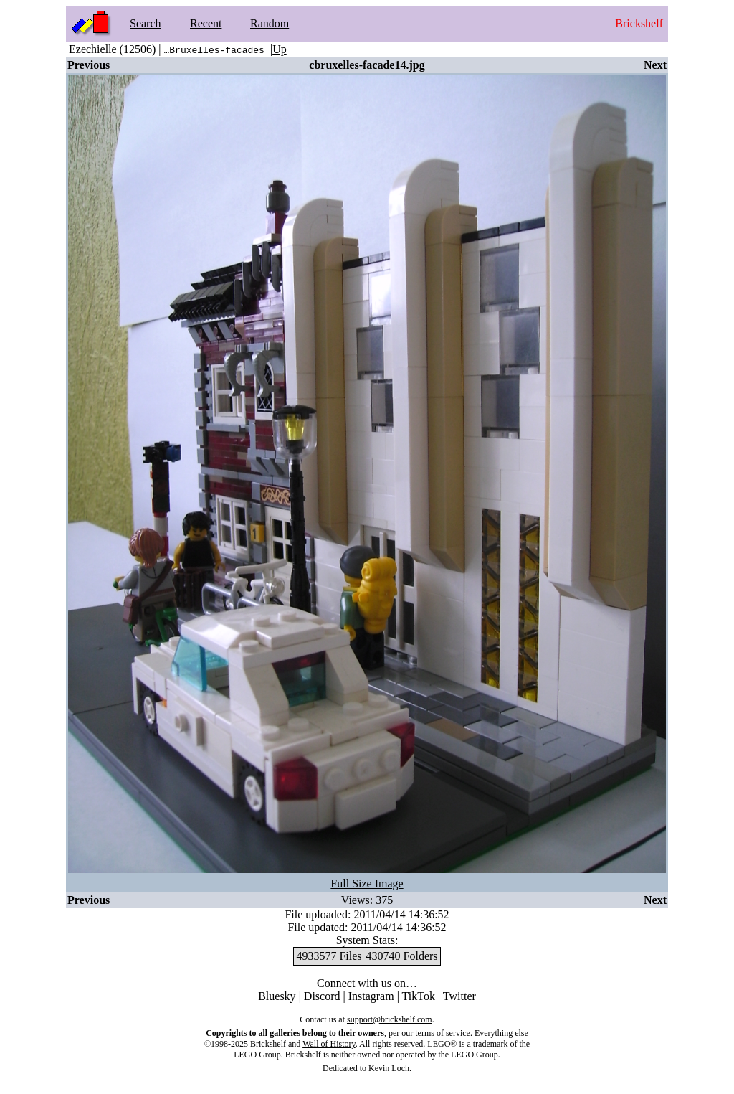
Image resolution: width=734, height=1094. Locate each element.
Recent (205, 23)
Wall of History (329, 1044)
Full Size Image (366, 883)
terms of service (442, 1033)
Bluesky (276, 996)
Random (269, 23)
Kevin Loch (388, 1068)
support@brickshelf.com (389, 1019)
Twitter (459, 996)
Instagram (371, 996)
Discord (322, 996)
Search (145, 23)
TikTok (418, 996)
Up (279, 49)
